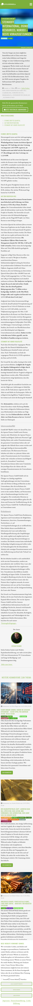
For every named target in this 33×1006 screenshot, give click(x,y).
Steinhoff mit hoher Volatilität (14, 125)
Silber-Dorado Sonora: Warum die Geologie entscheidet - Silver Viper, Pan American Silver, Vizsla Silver (15, 712)
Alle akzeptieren (16, 984)
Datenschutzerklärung (18, 1000)
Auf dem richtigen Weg (11, 123)
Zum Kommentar (6, 772)
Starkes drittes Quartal (12, 121)
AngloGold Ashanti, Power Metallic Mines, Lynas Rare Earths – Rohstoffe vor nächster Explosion (16, 904)
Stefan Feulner (25, 88)
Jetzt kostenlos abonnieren (15, 109)
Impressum (6, 1000)
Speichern (16, 990)
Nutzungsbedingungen (8, 623)
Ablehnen (16, 995)
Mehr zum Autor (6, 664)
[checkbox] (2, 979)
